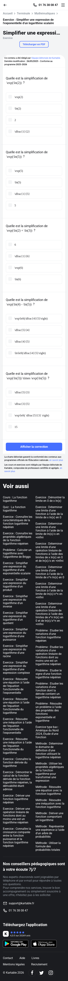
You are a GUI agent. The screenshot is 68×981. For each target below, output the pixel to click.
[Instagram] (51, 973)
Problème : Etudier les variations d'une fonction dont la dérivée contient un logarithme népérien (49, 690)
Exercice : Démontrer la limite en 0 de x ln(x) (50, 499)
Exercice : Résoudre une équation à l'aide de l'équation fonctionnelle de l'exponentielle (16, 685)
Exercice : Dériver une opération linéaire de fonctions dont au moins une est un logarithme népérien (16, 815)
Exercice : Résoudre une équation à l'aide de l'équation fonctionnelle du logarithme (16, 705)
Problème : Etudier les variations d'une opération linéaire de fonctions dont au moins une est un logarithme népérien (49, 655)
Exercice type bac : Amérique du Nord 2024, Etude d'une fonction (47, 732)
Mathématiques (44, 13)
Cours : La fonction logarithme (15, 499)
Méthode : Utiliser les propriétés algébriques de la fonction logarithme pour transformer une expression (50, 772)
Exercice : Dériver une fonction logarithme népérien (16, 799)
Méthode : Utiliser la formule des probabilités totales (48, 846)
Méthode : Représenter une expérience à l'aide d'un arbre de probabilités (50, 831)
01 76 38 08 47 (48, 5)
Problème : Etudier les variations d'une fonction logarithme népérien (49, 635)
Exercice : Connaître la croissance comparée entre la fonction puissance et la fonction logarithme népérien (17, 837)
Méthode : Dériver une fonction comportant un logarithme (49, 817)
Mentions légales (14, 964)
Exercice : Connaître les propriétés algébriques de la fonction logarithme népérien (17, 538)
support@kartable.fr (21, 903)
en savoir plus (56, 460)
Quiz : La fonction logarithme (14, 508)
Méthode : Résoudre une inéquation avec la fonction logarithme (50, 803)
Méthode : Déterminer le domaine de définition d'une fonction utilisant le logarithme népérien (49, 750)
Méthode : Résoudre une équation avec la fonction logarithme (49, 790)
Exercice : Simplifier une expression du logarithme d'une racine (15, 651)
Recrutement (39, 964)
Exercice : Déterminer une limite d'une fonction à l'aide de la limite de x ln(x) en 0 (49, 512)
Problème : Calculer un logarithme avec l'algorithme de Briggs (17, 553)
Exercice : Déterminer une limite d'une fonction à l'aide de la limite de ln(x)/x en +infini (49, 530)
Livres (35, 958)
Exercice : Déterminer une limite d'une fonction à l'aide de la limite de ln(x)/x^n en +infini (49, 590)
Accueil (8, 13)
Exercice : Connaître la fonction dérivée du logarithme (17, 762)
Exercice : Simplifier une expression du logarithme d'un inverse (15, 601)
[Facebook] (32, 973)
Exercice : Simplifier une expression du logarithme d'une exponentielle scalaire (16, 568)
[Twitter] (41, 973)
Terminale (23, 13)
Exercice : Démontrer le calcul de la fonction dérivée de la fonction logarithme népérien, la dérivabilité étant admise (17, 780)
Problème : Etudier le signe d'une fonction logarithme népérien (49, 674)
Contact (8, 958)
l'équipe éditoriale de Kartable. (46, 58)
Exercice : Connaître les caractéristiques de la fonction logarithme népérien (17, 522)
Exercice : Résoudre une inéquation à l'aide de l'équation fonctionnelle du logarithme (17, 745)
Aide (22, 958)
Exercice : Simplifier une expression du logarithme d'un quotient (15, 618)
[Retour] (6, 4)
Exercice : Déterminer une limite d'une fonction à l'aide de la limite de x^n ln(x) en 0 (50, 572)
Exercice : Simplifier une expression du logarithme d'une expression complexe (16, 667)
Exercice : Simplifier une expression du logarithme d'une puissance (15, 634)
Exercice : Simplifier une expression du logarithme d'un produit (15, 585)
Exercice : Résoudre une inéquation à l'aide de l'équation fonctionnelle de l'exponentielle (17, 725)
